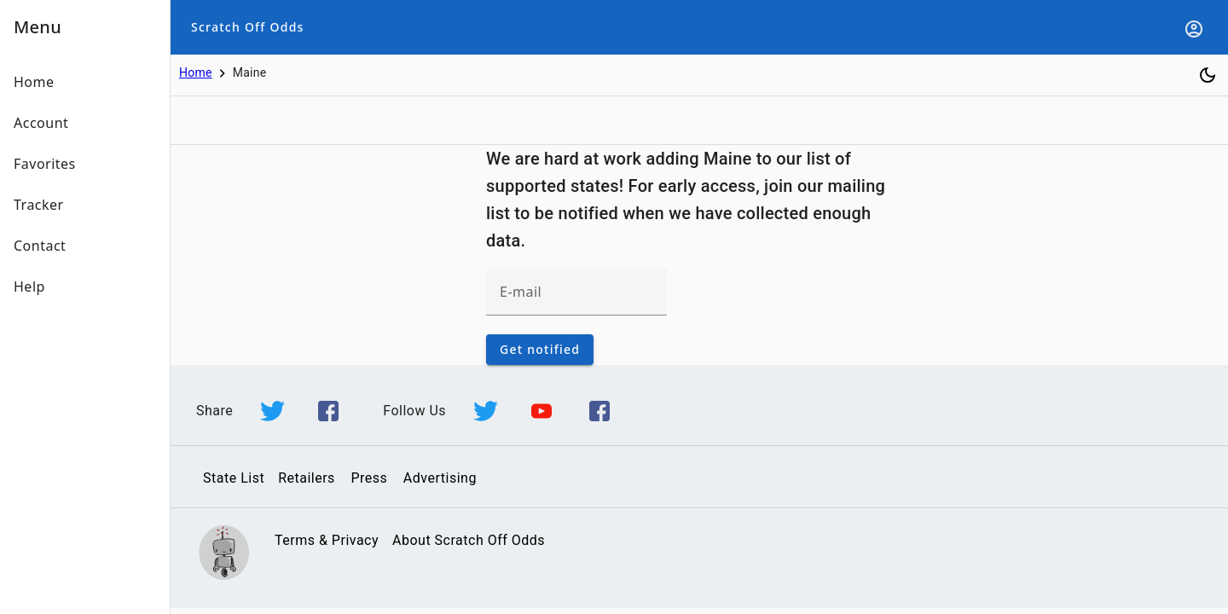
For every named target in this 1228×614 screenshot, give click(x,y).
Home (195, 72)
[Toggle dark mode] (1207, 75)
